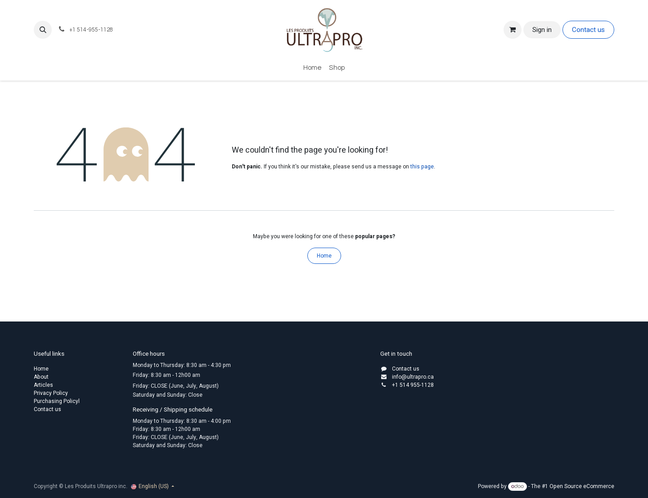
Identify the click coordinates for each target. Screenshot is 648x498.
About (41, 377)
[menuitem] (312, 68)
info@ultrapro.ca (413, 377)
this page (422, 167)
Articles (43, 385)
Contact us (588, 30)
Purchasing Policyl (57, 401)
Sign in (542, 30)
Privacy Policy (51, 393)
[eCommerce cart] (513, 30)
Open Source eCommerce (581, 486)
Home (324, 256)
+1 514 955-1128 (413, 385)
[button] (43, 30)
